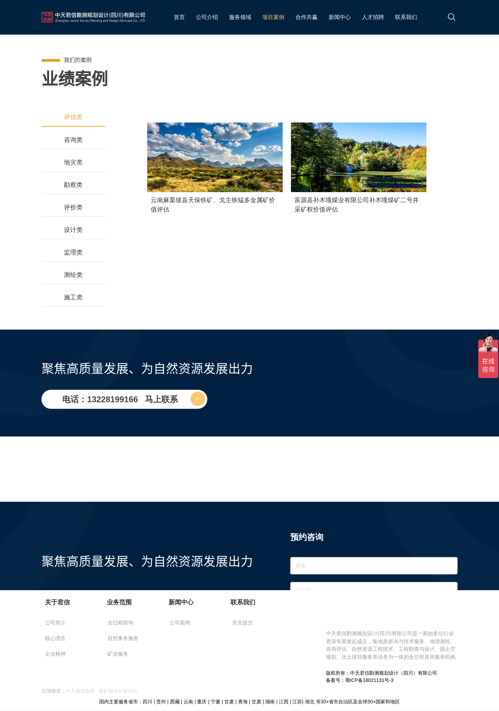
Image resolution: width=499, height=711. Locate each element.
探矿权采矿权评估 (118, 691)
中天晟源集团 (80, 691)
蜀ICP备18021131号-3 (369, 680)
